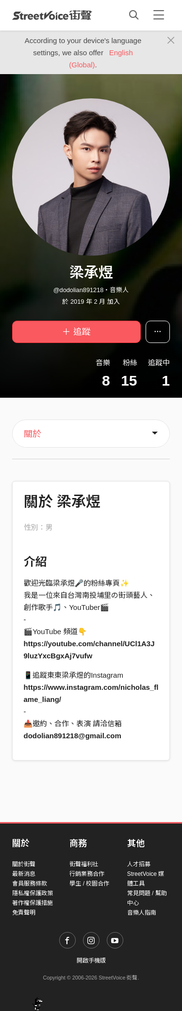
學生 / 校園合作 (89, 883)
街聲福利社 (84, 864)
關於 (32, 434)
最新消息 (23, 874)
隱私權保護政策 (32, 893)
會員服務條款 (29, 883)
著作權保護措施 (32, 903)
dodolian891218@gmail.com (72, 735)
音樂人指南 (141, 912)
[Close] (171, 41)
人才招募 (138, 864)
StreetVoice (52, 15)
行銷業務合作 (86, 874)
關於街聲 (23, 864)
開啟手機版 (91, 960)
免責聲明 (23, 912)
